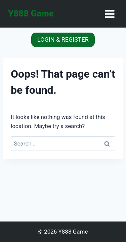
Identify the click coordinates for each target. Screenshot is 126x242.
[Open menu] (109, 13)
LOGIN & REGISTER (63, 39)
